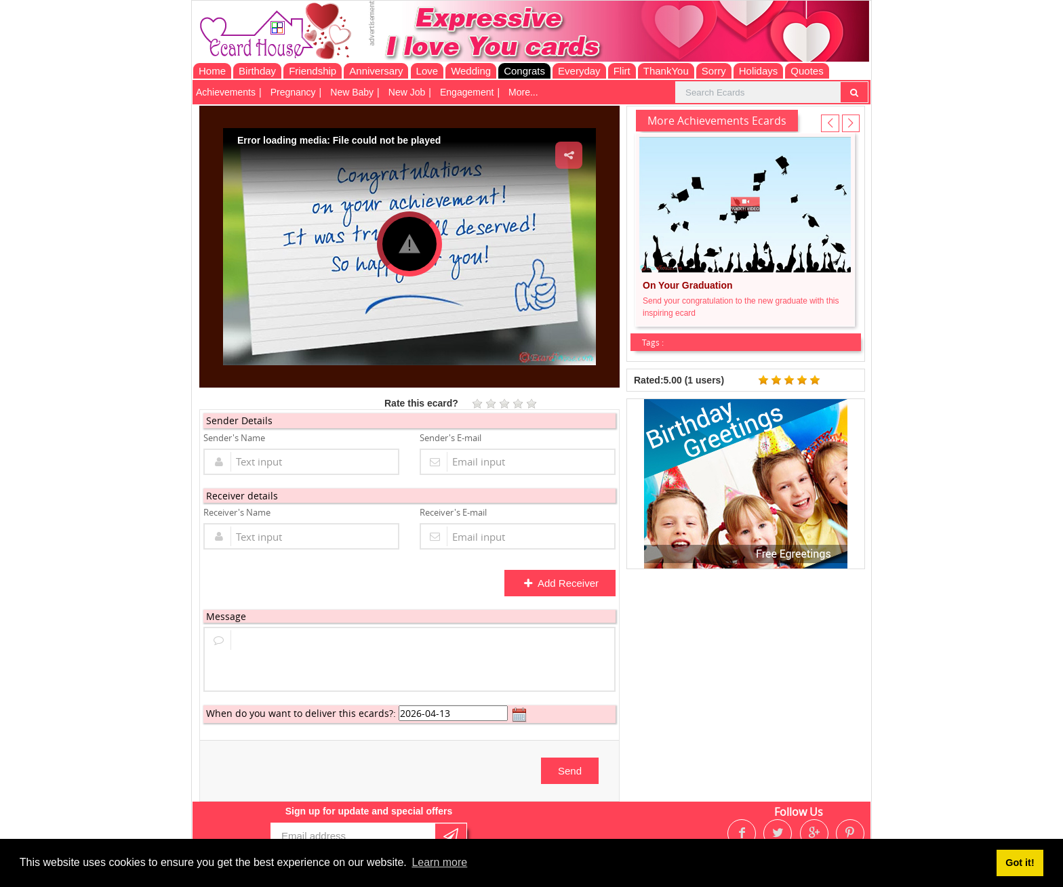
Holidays (758, 71)
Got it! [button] (1019, 862)
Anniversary (376, 71)
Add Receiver (561, 583)
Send (570, 771)
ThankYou (666, 71)
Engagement (467, 92)
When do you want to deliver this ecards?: (301, 713)
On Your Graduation (688, 285)
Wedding (471, 71)
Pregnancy (293, 92)
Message (226, 616)
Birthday (257, 71)
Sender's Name (234, 438)
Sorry (714, 71)
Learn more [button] (439, 862)
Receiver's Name (236, 512)
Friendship (312, 71)
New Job (406, 92)
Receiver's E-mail (453, 512)
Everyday (579, 71)
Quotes (806, 71)
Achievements (226, 92)
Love (427, 71)
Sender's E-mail (450, 438)
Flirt (622, 71)
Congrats (524, 71)
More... (523, 92)
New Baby (352, 92)
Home (212, 71)
